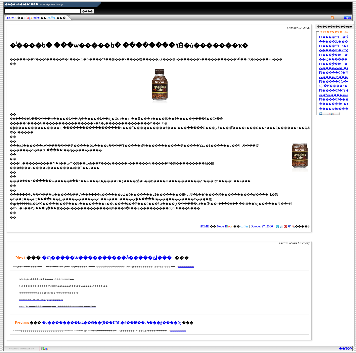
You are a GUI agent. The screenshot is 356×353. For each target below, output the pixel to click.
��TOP (345, 348)
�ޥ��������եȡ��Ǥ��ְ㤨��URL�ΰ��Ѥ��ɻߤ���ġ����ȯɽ (111, 323)
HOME (11, 18)
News (225, 226)
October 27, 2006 (261, 226)
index (32, 18)
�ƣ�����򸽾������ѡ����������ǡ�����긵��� (107, 257)
